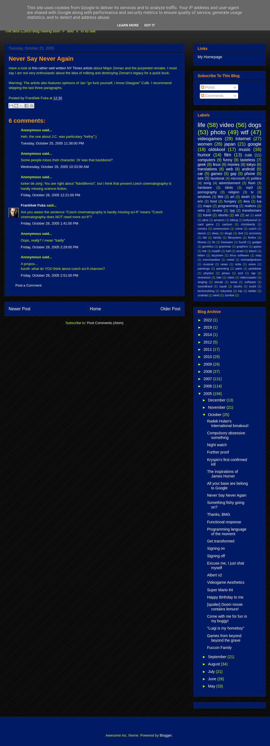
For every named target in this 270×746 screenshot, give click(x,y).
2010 (208, 357)
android (248, 169)
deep (215, 233)
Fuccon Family (219, 647)
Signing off (216, 556)
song (207, 183)
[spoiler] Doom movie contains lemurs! (225, 606)
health (216, 251)
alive (205, 220)
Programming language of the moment (227, 531)
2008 (208, 371)
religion (233, 192)
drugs (228, 233)
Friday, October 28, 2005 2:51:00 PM (49, 275)
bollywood (250, 220)
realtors (250, 206)
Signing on (216, 548)
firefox (252, 237)
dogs (254, 125)
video (227, 125)
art (232, 197)
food (213, 201)
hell (228, 251)
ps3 (240, 273)
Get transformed (220, 541)
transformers (251, 210)
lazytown (217, 255)
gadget (256, 242)
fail (205, 237)
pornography (207, 192)
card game (206, 224)
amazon (219, 220)
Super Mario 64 (220, 590)
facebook (217, 178)
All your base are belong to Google (227, 485)
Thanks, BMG (218, 514)
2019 (208, 327)
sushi (252, 286)
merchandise (211, 259)
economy (255, 233)
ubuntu (223, 215)
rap (253, 273)
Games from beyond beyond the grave (224, 638)
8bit (220, 197)
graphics (242, 246)
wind (216, 295)
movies (233, 164)
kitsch (253, 251)
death (245, 197)
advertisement (229, 183)
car (200, 173)
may (258, 255)
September (217, 657)
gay (233, 173)
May (212, 686)
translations (207, 169)
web (229, 169)
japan (229, 144)
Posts (208, 87)
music (245, 149)
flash (251, 183)
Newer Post (20, 309)
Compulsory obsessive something (226, 435)
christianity (248, 224)
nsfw (238, 264)
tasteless (247, 160)
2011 (208, 349)
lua (259, 201)
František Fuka (33, 205)
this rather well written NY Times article (62, 68)
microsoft (238, 178)
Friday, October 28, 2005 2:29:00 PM (49, 247)
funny (227, 160)
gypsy (257, 246)
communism (221, 228)
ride (218, 277)
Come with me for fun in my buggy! (227, 618)
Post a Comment (28, 285)
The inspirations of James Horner (222, 473)
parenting (222, 268)
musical (208, 264)
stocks (238, 286)
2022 (208, 320)
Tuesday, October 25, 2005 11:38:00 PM (52, 143)
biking (234, 220)
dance (202, 233)
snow (233, 282)
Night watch (217, 445)
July (212, 671)
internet (243, 138)
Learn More (128, 25)
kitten (201, 255)
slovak (218, 282)
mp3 (249, 188)
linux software (239, 255)
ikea (247, 201)
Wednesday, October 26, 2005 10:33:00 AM (55, 167)
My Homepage (210, 57)
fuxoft (242, 242)
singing (202, 282)
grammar (225, 246)
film (227, 154)
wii (237, 215)
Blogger (165, 735)
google (254, 144)
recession (204, 277)
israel (240, 251)
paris (238, 268)
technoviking (206, 291)
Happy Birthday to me (225, 597)
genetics (208, 246)
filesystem (234, 237)
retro (201, 210)
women (205, 144)
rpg (232, 210)
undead (203, 295)
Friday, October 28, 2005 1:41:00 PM (49, 223)
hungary (230, 201)
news (224, 264)
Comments (212, 96)
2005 (208, 393)
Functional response (224, 522)
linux (217, 164)
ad (247, 215)
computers (206, 160)
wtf (245, 132)
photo (218, 132)
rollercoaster (248, 277)
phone (250, 173)
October (215, 414)
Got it (149, 25)
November (217, 407)
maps (207, 206)
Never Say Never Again (41, 58)
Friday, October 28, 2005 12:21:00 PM (50, 195)
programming (228, 206)
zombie (229, 295)
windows (204, 197)
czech (252, 228)
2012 (208, 342)
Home (95, 309)
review (217, 210)
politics (256, 178)
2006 (208, 386)
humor (204, 154)
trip (240, 291)
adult (258, 215)
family (217, 237)
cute (248, 155)
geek (202, 164)
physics (209, 273)
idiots (229, 188)
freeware (227, 242)
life (201, 125)
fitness (202, 242)
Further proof (218, 452)
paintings (204, 268)
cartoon (227, 224)
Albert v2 (214, 575)
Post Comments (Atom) (105, 323)
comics (202, 228)
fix (213, 242)
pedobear (255, 268)
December (217, 400)
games (216, 173)
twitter (252, 291)
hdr (204, 251)
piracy (226, 273)
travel (207, 215)
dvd (240, 233)
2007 (208, 379)
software (250, 282)
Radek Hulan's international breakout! (228, 423)
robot (230, 277)
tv (252, 192)
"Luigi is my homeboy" (225, 628)
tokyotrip (226, 291)
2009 (208, 364)
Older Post (170, 309)
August (214, 664)
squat (223, 286)
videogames (210, 138)
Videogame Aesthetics (225, 582)
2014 (208, 334)
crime (238, 228)
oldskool (216, 149)
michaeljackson (251, 259)
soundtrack (205, 286)
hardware (205, 188)
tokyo (251, 164)
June (212, 679)
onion (252, 264)
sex (201, 178)
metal (230, 259)
